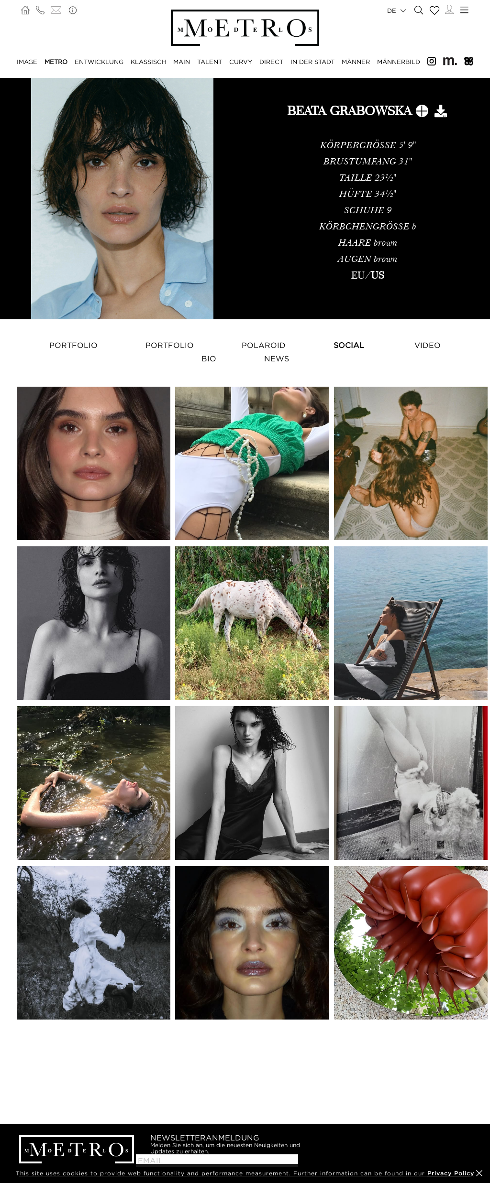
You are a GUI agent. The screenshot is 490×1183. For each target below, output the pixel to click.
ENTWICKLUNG (99, 61)
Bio (208, 358)
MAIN (181, 61)
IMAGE (27, 61)
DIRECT (271, 61)
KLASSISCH (149, 61)
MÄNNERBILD (398, 61)
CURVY (240, 61)
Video (427, 345)
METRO (56, 61)
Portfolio (73, 345)
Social (349, 345)
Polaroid (264, 345)
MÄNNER (356, 61)
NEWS (276, 358)
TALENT (209, 61)
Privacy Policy (450, 1173)
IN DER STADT (312, 61)
